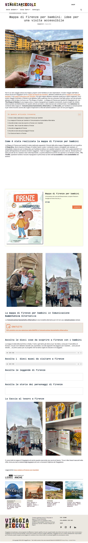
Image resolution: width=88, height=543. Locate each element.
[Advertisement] (44, 167)
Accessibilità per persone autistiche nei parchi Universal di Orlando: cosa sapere (13, 506)
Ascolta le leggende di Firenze (18, 128)
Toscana (24, 13)
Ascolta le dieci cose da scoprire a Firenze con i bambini (26, 123)
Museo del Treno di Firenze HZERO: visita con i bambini (54, 504)
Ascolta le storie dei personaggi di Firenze (21, 131)
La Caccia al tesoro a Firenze (17, 133)
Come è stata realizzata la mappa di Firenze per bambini (26, 118)
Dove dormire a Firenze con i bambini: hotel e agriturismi (32, 504)
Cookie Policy (72, 540)
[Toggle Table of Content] (78, 114)
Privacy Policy (64, 540)
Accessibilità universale (15, 13)
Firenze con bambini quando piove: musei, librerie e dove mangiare (74, 504)
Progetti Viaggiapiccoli (19, 475)
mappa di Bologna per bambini (24, 96)
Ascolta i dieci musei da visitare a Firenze (21, 125)
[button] (81, 10)
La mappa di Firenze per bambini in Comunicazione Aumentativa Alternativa (32, 120)
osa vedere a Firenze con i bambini (26, 470)
